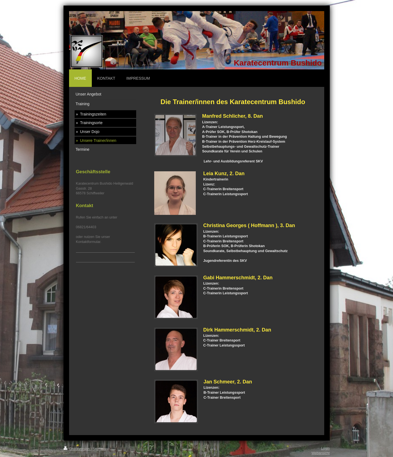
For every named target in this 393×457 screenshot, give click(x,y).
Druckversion (77, 449)
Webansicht (320, 453)
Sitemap (99, 449)
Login (325, 448)
